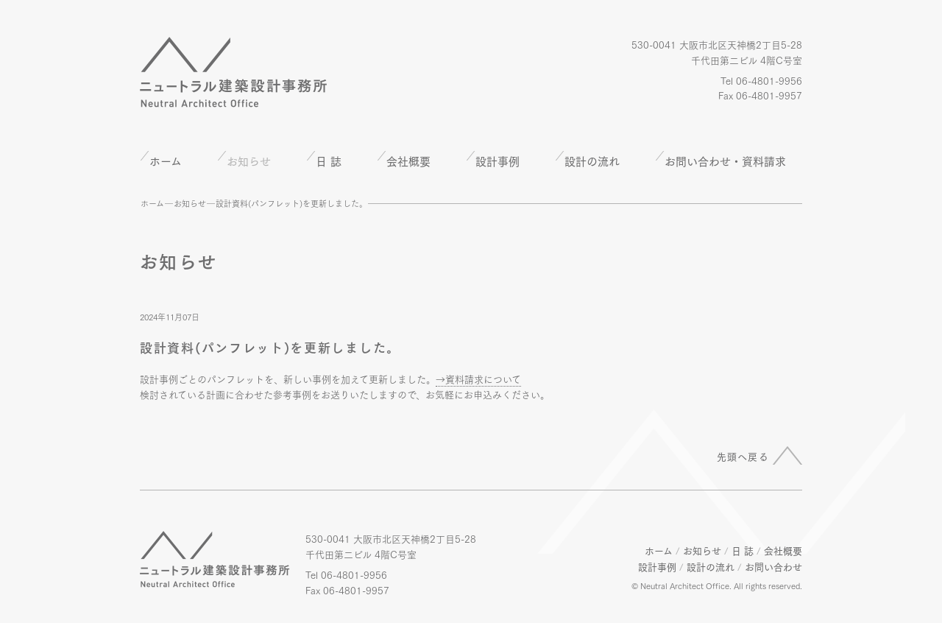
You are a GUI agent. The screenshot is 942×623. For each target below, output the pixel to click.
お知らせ (190, 203)
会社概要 (408, 160)
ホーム (165, 160)
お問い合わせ (773, 566)
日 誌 (328, 160)
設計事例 (497, 160)
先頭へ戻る (743, 455)
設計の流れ (592, 160)
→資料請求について (478, 378)
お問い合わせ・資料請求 (725, 160)
